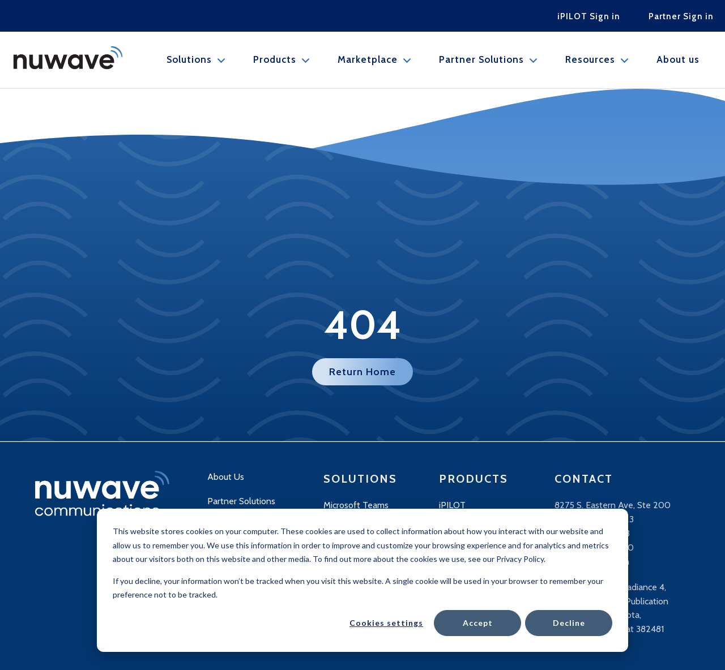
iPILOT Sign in (588, 16)
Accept (478, 623)
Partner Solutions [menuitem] (241, 501)
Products (274, 60)
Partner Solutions (481, 60)
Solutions (189, 60)
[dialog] (362, 580)
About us (678, 60)
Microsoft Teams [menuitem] (356, 505)
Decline (569, 623)
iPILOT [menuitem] (452, 505)
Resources (590, 60)
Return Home (362, 372)
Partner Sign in (681, 16)
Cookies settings (386, 623)
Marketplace (368, 60)
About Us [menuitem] (225, 476)
